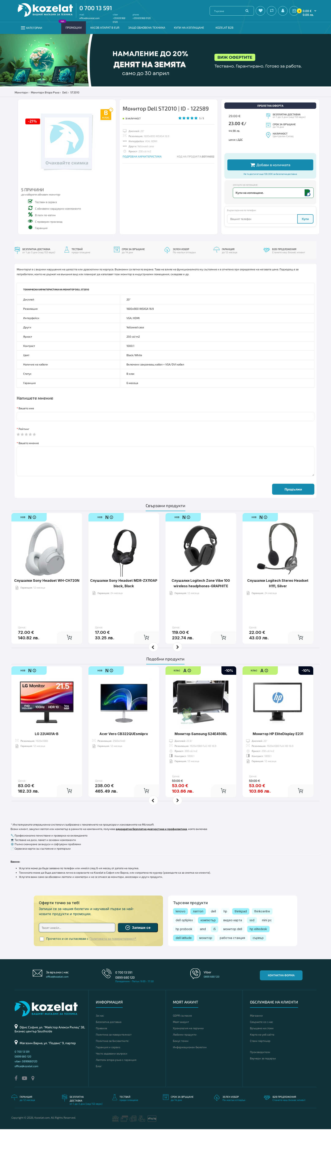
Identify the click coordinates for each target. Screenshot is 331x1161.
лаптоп (198, 943)
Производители (260, 1084)
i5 (214, 961)
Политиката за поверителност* (113, 970)
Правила (101, 1060)
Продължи (293, 521)
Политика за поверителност (114, 1066)
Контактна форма (281, 1007)
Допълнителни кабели (243, 156)
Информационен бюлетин (190, 1079)
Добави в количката (270, 201)
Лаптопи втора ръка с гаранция (116, 1091)
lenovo (180, 943)
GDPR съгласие (182, 1047)
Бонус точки (181, 1072)
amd (203, 961)
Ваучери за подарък (263, 1090)
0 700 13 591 (95, 7)
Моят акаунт (181, 1053)
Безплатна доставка (108, 1053)
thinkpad (241, 943)
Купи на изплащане (189, 27)
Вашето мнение (29, 475)
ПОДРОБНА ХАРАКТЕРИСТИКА (142, 156)
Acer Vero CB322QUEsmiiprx (123, 752)
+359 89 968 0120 (142, 18)
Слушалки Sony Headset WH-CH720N (46, 599)
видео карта (232, 952)
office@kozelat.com (89, 18)
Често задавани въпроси (111, 1085)
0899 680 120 (125, 1009)
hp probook (184, 961)
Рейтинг (24, 460)
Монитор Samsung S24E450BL (201, 752)
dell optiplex (184, 952)
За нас (100, 1047)
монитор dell (232, 961)
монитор (205, 969)
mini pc (267, 952)
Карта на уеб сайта (262, 1066)
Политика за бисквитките (112, 1072)
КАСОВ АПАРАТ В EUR (104, 27)
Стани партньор (260, 1072)
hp (225, 943)
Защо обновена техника (146, 27)
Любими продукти (185, 1066)
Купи (305, 255)
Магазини (256, 1047)
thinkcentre (262, 943)
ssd (252, 952)
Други (232, 177)
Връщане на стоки (262, 1060)
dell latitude (184, 969)
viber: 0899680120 (26, 1093)
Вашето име (26, 440)
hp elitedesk (258, 961)
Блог (99, 1098)
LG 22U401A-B (46, 752)
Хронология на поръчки (188, 1060)
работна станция (232, 969)
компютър (208, 952)
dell (213, 943)
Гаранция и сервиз (108, 1079)
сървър (258, 969)
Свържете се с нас (261, 1053)
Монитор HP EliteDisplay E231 (278, 752)
